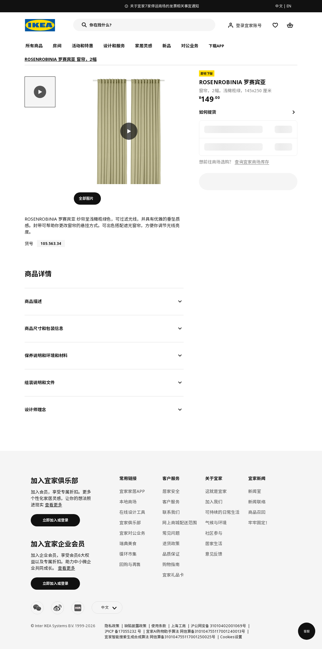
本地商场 (128, 502)
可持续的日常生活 (222, 512)
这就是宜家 (216, 491)
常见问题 (171, 533)
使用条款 (158, 625)
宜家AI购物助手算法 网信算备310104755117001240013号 (195, 631)
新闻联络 (256, 502)
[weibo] (57, 607)
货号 (29, 243)
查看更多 (53, 505)
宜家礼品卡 (173, 575)
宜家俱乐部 (130, 522)
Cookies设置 (231, 636)
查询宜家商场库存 (252, 162)
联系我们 (171, 512)
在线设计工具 (132, 512)
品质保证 (171, 554)
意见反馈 (213, 554)
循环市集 (128, 554)
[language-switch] (107, 607)
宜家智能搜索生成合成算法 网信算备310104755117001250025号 (160, 636)
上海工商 (178, 625)
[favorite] (294, 82)
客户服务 (171, 502)
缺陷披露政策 (135, 625)
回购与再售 (130, 564)
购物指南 (171, 564)
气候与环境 (216, 522)
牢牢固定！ (259, 522)
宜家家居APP (132, 491)
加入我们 (213, 502)
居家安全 (171, 491)
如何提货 (207, 112)
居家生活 (213, 543)
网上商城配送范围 (179, 522)
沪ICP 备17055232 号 (123, 631)
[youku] (77, 607)
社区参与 (213, 533)
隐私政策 (112, 625)
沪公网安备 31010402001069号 (218, 625)
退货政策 (171, 543)
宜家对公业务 (132, 533)
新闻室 (254, 491)
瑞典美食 (128, 543)
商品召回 (256, 512)
